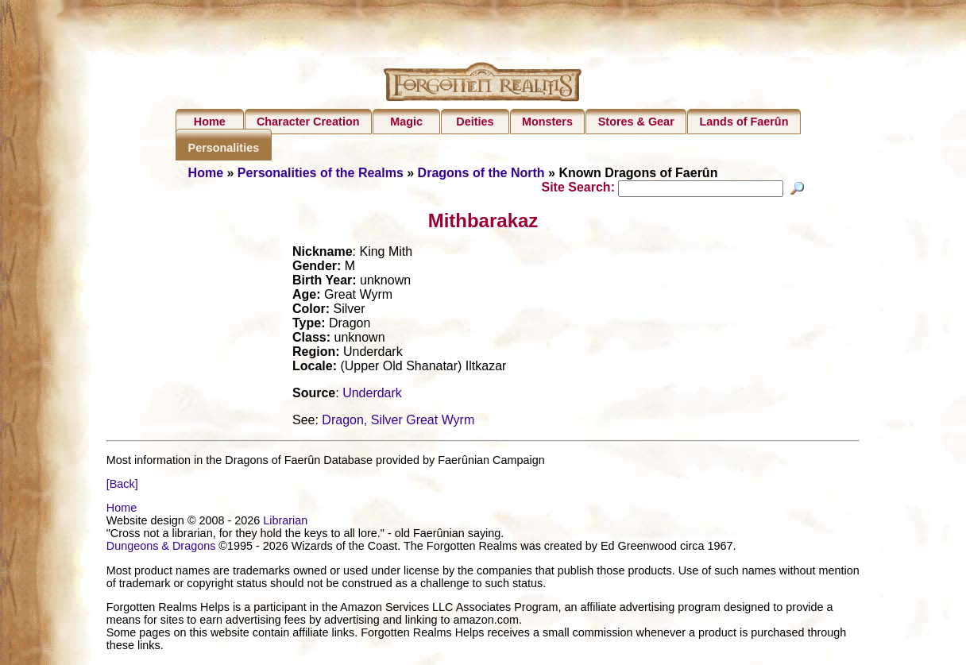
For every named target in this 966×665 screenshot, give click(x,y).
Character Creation (308, 121)
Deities (474, 121)
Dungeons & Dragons (161, 548)
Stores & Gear (636, 121)
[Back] (122, 486)
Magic (406, 121)
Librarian (285, 522)
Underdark (372, 395)
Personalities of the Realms (321, 173)
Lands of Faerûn (744, 121)
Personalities (224, 147)
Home (210, 121)
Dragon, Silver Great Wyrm (398, 422)
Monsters (547, 121)
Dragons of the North (481, 173)
